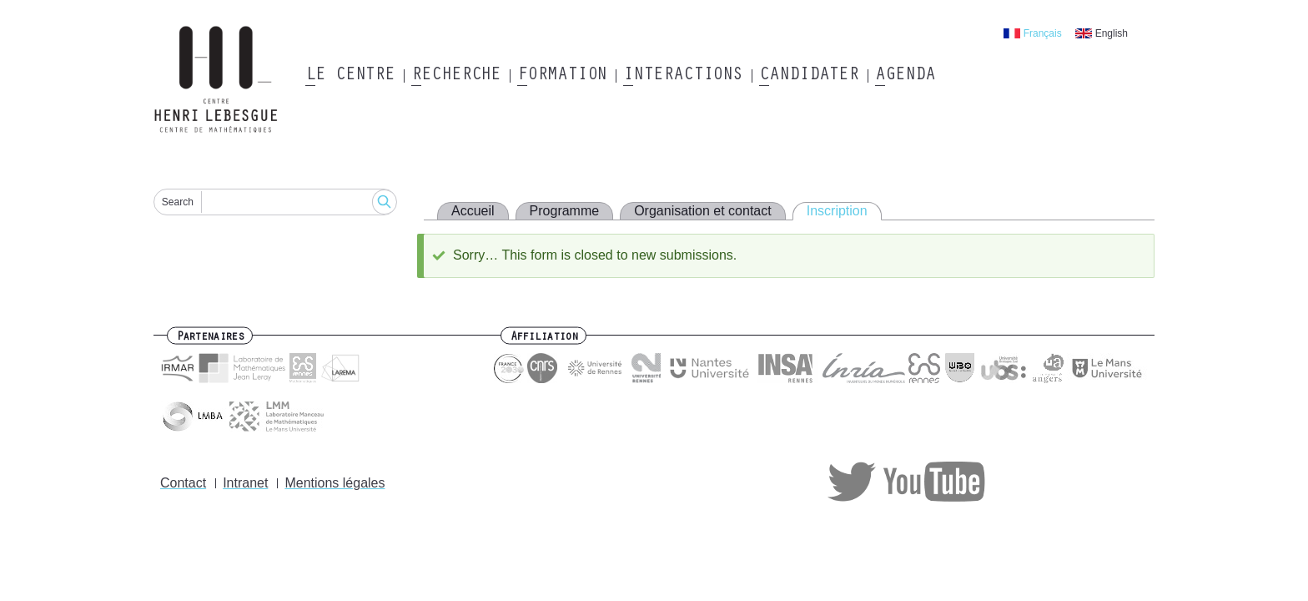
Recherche (456, 76)
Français (1043, 33)
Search (178, 202)
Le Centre (350, 76)
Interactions (682, 76)
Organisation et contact (703, 211)
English (1111, 33)
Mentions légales (334, 483)
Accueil (473, 211)
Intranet (245, 483)
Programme (565, 211)
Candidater (808, 76)
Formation (561, 76)
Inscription (837, 211)
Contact (183, 483)
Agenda (904, 76)
